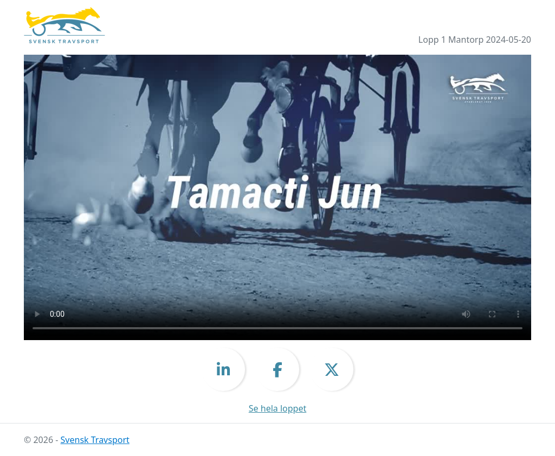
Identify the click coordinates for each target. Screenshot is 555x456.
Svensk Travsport (95, 440)
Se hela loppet (277, 408)
